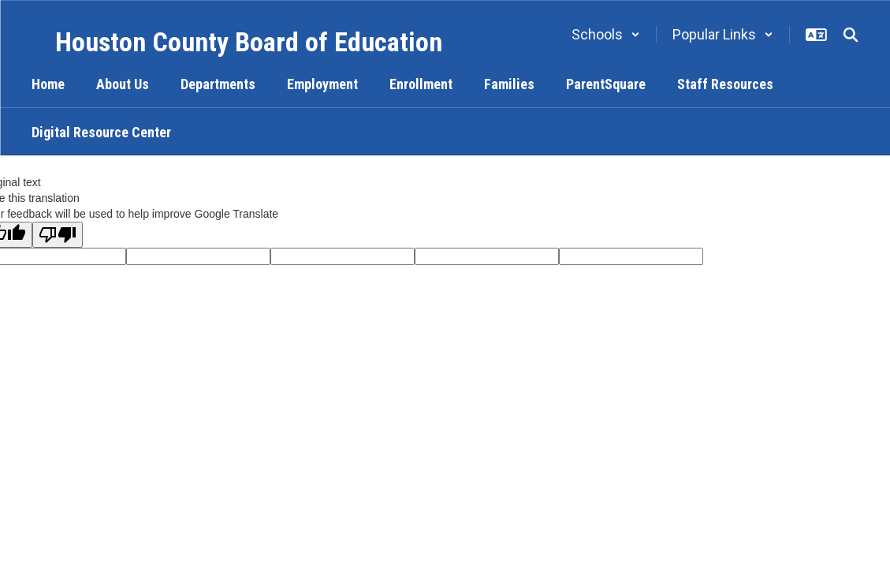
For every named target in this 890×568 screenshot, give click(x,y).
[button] (606, 34)
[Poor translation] (57, 235)
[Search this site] (850, 35)
